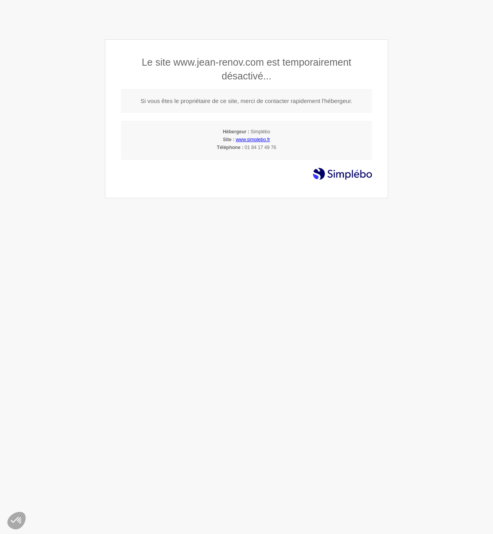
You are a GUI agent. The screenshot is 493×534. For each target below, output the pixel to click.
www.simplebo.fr (253, 139)
